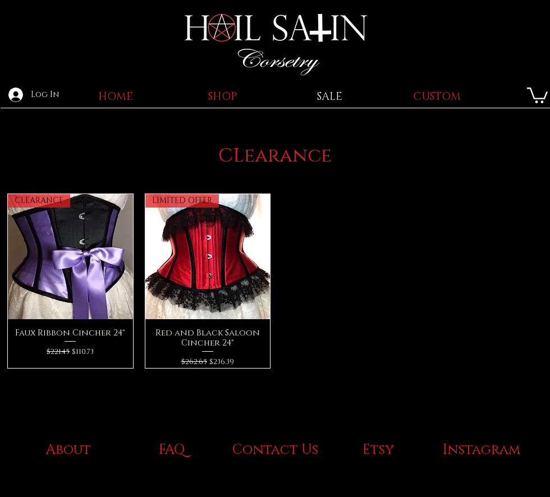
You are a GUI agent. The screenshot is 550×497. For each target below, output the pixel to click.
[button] (537, 94)
